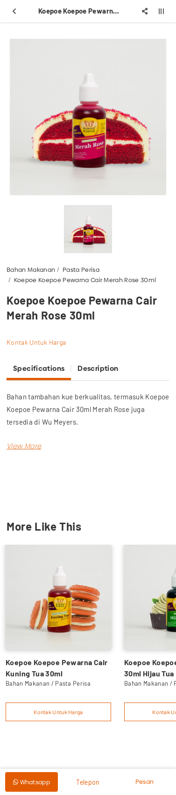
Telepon (87, 782)
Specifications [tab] (38, 368)
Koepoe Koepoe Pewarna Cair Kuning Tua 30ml (56, 668)
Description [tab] (97, 368)
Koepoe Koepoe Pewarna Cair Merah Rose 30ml (85, 280)
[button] (24, 446)
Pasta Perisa (81, 269)
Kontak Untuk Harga (36, 342)
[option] (88, 117)
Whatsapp (31, 782)
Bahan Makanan (31, 269)
